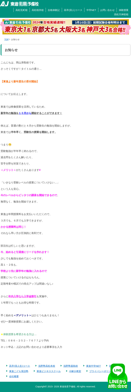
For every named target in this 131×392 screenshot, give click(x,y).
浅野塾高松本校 (46, 366)
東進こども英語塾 (18, 371)
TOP (6, 39)
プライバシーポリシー (101, 371)
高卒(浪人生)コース (19, 366)
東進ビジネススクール (49, 371)
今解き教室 (75, 371)
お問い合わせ (107, 10)
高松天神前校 (121, 14)
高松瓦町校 (22, 10)
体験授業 (123, 10)
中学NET (91, 10)
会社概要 (14, 376)
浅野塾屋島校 (70, 366)
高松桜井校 (38, 10)
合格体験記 (54, 10)
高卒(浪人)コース (73, 10)
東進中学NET (93, 366)
